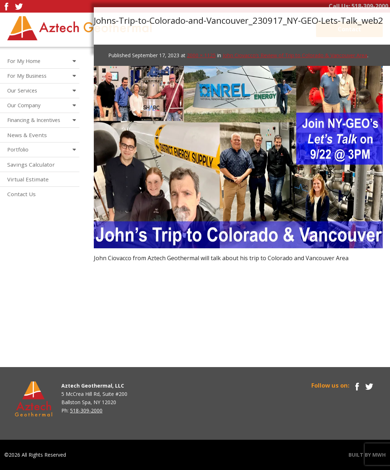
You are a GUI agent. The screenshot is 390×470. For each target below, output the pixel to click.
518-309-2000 (369, 6)
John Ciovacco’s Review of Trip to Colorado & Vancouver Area (295, 55)
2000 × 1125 (201, 55)
